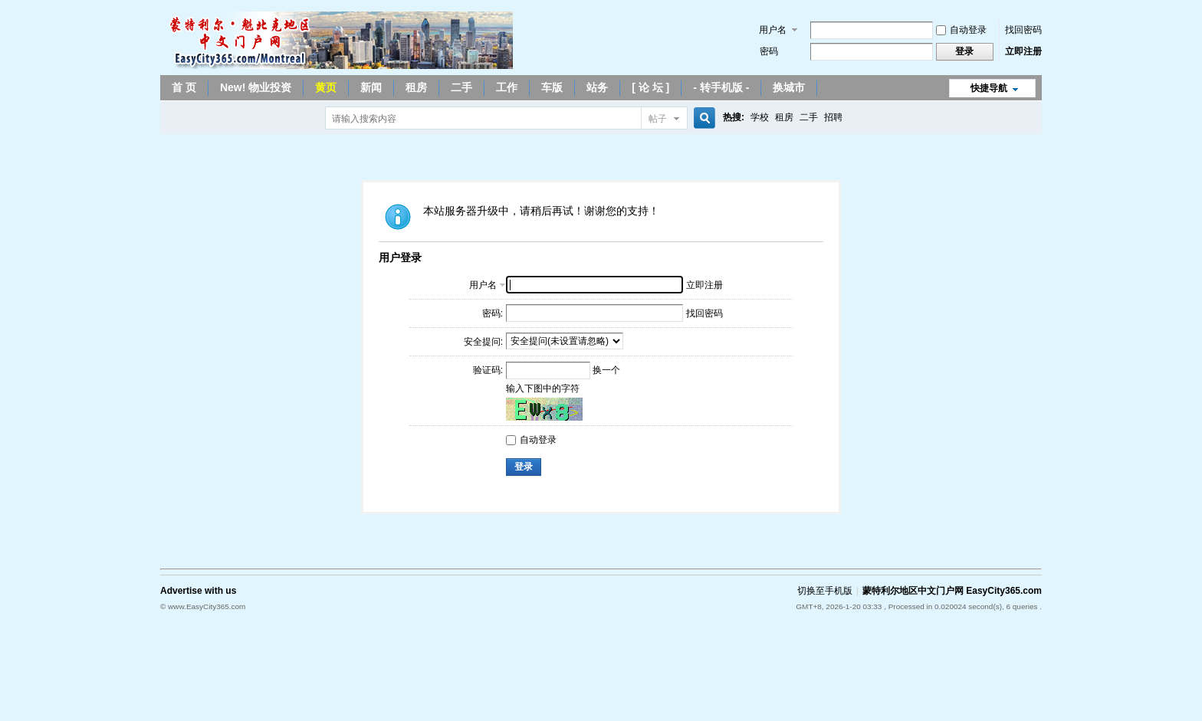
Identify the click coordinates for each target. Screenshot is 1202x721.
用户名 (773, 30)
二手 (461, 87)
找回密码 (1023, 30)
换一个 (606, 370)
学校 (759, 117)
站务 (597, 87)
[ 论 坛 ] (650, 87)
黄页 (326, 87)
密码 (769, 51)
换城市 (789, 87)
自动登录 (961, 30)
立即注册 (1023, 51)
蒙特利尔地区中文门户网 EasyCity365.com (952, 590)
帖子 (658, 118)
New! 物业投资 (255, 87)
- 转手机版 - (721, 87)
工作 (506, 87)
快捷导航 (988, 88)
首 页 (184, 87)
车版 (552, 87)
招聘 (833, 117)
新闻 (371, 87)
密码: (492, 313)
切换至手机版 (824, 590)
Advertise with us (198, 590)
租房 (416, 87)
